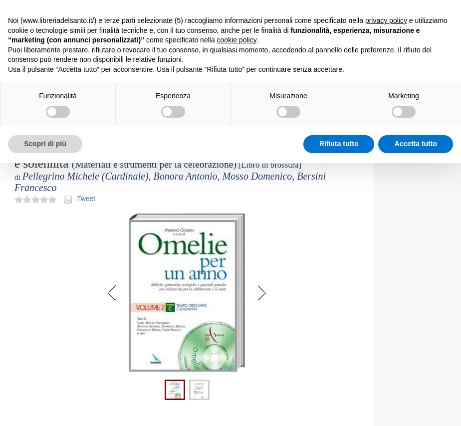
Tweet (86, 199)
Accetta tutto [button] (415, 144)
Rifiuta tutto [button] (339, 144)
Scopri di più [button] (45, 144)
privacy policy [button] (386, 20)
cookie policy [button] (236, 40)
